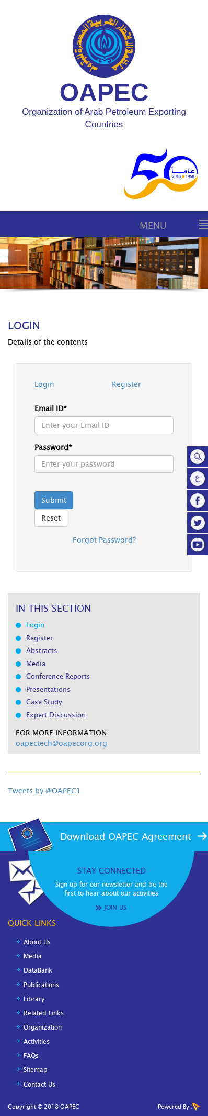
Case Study (44, 702)
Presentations (48, 689)
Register (126, 384)
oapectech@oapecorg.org (61, 743)
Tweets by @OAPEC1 (44, 791)
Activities (37, 1041)
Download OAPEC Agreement (125, 836)
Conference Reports (58, 676)
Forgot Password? (104, 540)
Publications (41, 985)
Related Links (44, 1013)
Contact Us (39, 1084)
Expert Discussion (56, 715)
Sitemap (36, 1070)
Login (44, 384)
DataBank (38, 970)
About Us (37, 942)
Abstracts (41, 650)
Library (34, 999)
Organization (43, 1027)
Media (35, 663)
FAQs (31, 1056)
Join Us (115, 907)
